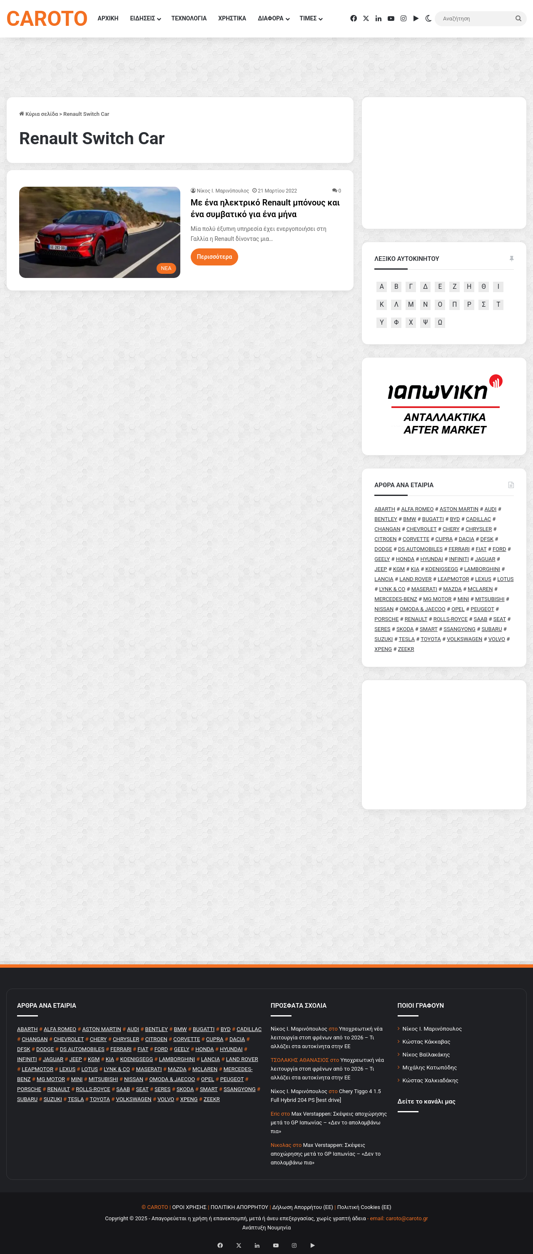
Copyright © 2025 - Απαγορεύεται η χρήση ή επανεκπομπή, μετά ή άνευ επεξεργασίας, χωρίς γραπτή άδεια (235, 1218)
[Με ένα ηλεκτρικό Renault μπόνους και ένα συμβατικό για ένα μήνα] (99, 232)
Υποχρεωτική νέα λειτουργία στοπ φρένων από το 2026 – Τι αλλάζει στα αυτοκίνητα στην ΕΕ (327, 1037)
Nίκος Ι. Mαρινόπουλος (223, 191)
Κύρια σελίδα (38, 114)
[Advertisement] (444, 745)
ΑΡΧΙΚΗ (108, 18)
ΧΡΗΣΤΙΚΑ (232, 18)
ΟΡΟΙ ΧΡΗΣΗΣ (189, 1207)
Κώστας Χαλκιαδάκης (430, 1080)
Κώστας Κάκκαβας (427, 1041)
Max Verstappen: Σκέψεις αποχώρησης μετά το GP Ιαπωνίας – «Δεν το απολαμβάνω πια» (329, 1122)
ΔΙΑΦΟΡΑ (270, 18)
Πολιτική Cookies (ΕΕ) (364, 1207)
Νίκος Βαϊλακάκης (426, 1054)
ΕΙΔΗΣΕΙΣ (142, 18)
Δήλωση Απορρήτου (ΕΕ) (302, 1207)
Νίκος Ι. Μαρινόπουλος (432, 1028)
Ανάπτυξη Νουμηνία (266, 1227)
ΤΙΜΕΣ (308, 18)
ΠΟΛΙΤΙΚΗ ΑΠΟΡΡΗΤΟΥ (240, 1207)
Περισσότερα (214, 256)
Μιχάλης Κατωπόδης (430, 1067)
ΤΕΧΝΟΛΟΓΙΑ (189, 18)
